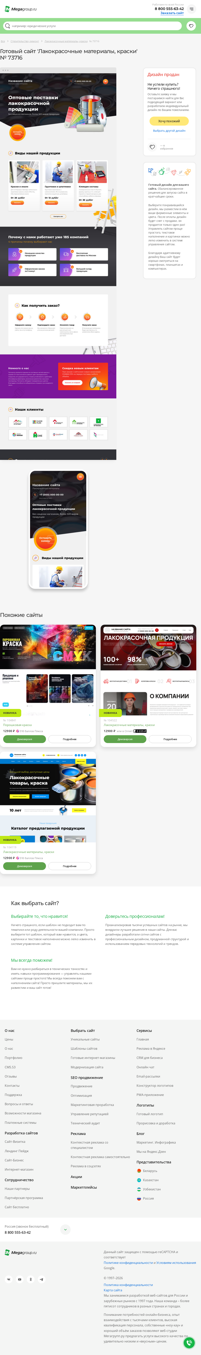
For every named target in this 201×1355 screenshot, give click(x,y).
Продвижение (81, 1086)
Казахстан (148, 1180)
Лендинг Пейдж (17, 1151)
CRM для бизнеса (150, 1058)
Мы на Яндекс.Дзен (151, 1151)
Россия (145, 1198)
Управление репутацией (89, 1114)
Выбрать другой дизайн (169, 130)
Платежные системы (20, 1122)
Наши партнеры (17, 1188)
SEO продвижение (87, 1077)
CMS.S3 (10, 1067)
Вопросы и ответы (19, 1104)
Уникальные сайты (85, 1039)
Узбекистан (149, 1189)
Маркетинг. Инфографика (156, 1142)
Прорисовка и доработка (156, 1123)
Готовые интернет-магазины (93, 1058)
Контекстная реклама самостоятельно (100, 1157)
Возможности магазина (23, 1113)
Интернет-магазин (19, 1169)
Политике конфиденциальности (128, 1263)
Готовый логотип (150, 1114)
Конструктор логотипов (155, 1085)
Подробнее (69, 739)
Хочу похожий (169, 121)
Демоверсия (24, 739)
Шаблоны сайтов (84, 1048)
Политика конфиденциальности (128, 1285)
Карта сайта (113, 1290)
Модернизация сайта (87, 1067)
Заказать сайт (172, 13)
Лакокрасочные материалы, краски (129, 725)
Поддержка (13, 1095)
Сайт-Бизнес (14, 1160)
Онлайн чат (145, 1067)
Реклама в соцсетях (86, 1166)
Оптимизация (81, 1095)
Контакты (12, 1085)
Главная (143, 1039)
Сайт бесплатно (17, 1207)
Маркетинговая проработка (92, 1105)
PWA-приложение (150, 1095)
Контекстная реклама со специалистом (89, 1145)
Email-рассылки (148, 1076)
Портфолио (13, 1058)
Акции (76, 1176)
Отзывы (11, 1076)
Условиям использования (176, 1263)
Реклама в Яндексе (151, 1048)
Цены (9, 1039)
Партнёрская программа (24, 1198)
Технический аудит (85, 1123)
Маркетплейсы (84, 1187)
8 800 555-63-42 (169, 9)
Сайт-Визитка (15, 1141)
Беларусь (147, 1170)
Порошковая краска (17, 725)
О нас (9, 1048)
